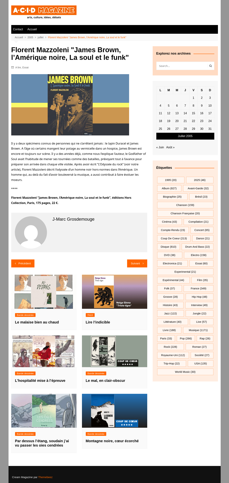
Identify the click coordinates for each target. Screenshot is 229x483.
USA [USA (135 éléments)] (200, 363)
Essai (25, 67)
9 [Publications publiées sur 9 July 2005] (202, 105)
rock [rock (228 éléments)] (170, 346)
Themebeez (45, 477)
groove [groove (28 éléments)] (170, 296)
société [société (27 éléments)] (202, 355)
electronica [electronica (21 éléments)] (172, 263)
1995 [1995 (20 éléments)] (170, 179)
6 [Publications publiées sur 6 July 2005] (177, 105)
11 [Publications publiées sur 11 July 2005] (160, 113)
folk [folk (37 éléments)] (169, 288)
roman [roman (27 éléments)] (199, 346)
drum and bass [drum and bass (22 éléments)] (197, 246)
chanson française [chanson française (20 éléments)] (185, 213)
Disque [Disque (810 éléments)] (168, 246)
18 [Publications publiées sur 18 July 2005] (160, 121)
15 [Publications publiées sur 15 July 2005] (193, 113)
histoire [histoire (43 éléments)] (170, 305)
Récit (90, 315)
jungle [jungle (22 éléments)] (199, 313)
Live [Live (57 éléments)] (201, 321)
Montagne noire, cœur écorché (112, 441)
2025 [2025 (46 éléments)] (199, 179)
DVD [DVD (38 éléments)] (169, 255)
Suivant (135, 263)
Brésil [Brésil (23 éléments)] (201, 196)
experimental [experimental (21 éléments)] (185, 271)
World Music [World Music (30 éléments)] (185, 371)
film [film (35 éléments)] (202, 280)
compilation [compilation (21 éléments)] (199, 221)
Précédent (24, 263)
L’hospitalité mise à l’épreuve (40, 381)
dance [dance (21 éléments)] (203, 238)
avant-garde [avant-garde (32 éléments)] (198, 188)
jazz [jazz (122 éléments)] (170, 313)
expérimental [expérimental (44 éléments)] (173, 280)
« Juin (160, 147)
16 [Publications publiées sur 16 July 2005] (201, 113)
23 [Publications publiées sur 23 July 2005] (201, 121)
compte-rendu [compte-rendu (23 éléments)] (173, 230)
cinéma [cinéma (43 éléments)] (169, 221)
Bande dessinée (25, 315)
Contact (18, 29)
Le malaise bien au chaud (37, 322)
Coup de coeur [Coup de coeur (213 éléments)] (174, 238)
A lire (18, 67)
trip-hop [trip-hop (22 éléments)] (172, 363)
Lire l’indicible (98, 322)
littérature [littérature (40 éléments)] (172, 321)
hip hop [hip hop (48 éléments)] (199, 296)
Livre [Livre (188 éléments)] (169, 330)
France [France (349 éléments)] (198, 288)
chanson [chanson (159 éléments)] (185, 205)
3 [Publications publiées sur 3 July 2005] (210, 97)
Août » (170, 147)
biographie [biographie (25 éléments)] (172, 196)
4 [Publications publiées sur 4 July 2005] (160, 105)
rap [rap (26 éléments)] (205, 338)
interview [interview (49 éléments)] (199, 305)
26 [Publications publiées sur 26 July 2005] (168, 128)
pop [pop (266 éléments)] (186, 338)
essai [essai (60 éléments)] (201, 263)
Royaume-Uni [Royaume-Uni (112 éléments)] (173, 355)
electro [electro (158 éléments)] (199, 255)
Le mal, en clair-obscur (105, 381)
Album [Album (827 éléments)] (169, 188)
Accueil (32, 29)
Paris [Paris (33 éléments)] (166, 338)
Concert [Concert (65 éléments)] (201, 230)
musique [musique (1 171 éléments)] (198, 330)
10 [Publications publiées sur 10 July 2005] (210, 105)
